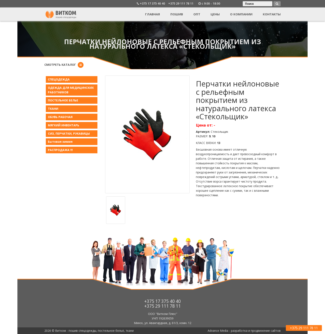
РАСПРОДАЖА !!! (60, 150)
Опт (196, 14)
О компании (241, 14)
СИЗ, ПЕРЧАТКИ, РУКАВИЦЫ (69, 133)
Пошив (176, 14)
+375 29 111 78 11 (180, 3)
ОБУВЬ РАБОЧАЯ (60, 117)
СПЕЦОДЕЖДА (59, 79)
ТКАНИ (53, 109)
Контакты (272, 14)
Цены (215, 14)
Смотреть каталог (60, 65)
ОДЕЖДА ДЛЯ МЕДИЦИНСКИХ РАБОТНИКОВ (71, 90)
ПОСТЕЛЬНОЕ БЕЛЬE (63, 100)
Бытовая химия (60, 142)
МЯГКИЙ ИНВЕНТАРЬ (63, 125)
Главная (152, 14)
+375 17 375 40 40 (152, 3)
